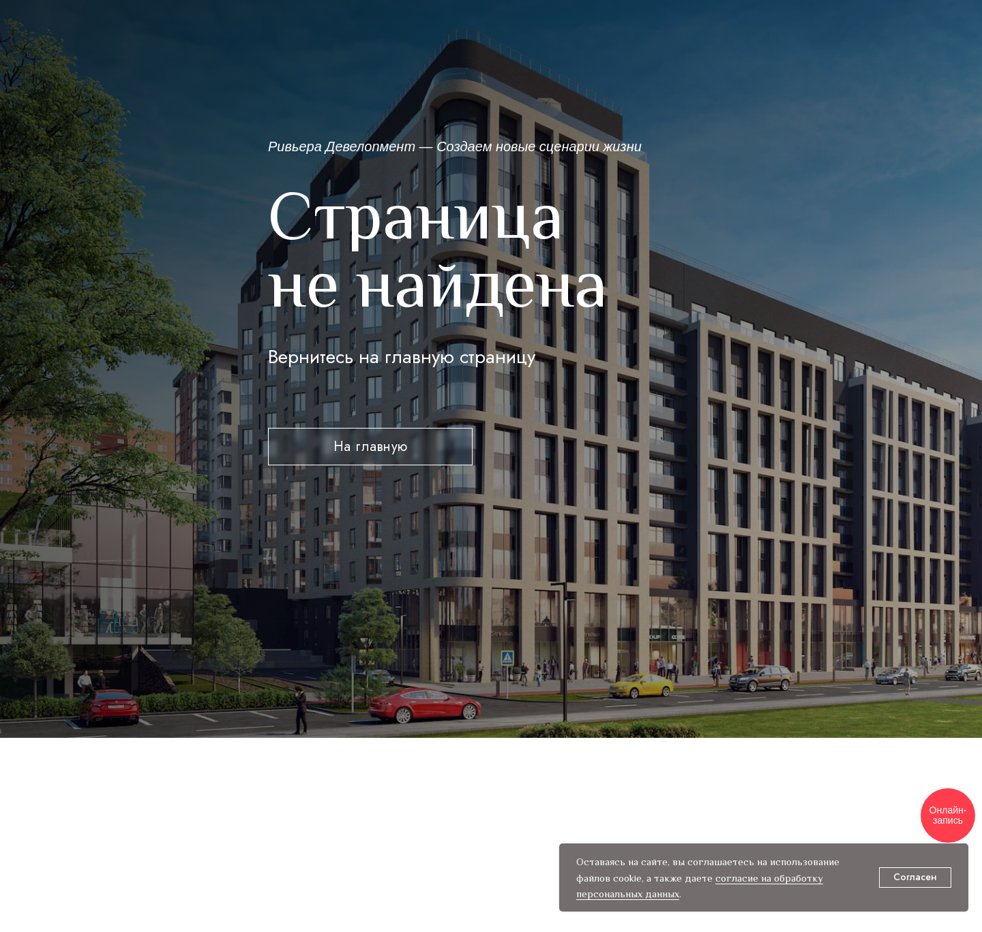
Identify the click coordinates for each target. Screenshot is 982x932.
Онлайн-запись (948, 815)
